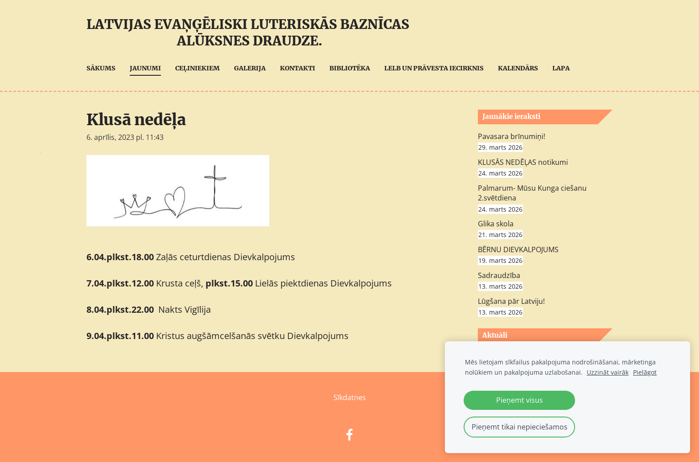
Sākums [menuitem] (100, 68)
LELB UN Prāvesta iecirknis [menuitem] (434, 68)
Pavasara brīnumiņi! (511, 136)
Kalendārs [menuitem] (518, 68)
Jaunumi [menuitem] (145, 68)
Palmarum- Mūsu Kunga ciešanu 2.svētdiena (532, 193)
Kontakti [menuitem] (297, 68)
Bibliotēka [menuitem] (349, 68)
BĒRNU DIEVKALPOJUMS (518, 249)
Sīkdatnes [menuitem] (349, 397)
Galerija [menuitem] (250, 68)
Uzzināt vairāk (608, 372)
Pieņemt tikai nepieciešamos (519, 427)
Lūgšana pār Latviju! (511, 301)
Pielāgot (645, 372)
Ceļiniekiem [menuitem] (197, 68)
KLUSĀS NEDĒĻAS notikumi (523, 162)
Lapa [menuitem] (561, 68)
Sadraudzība (499, 275)
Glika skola (496, 224)
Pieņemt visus (519, 400)
